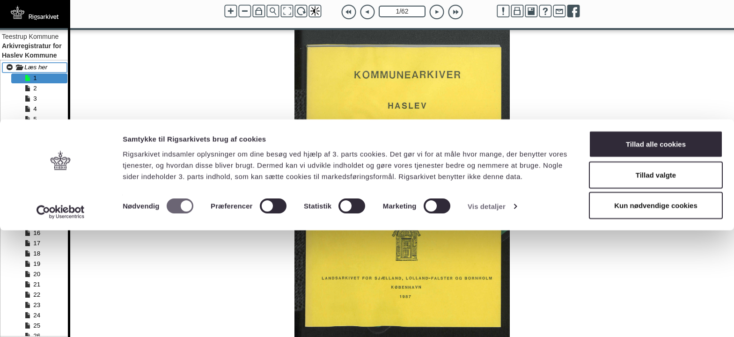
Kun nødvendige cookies (655, 312)
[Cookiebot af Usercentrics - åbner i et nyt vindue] (61, 319)
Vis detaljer (487, 313)
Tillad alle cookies (656, 251)
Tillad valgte (656, 282)
